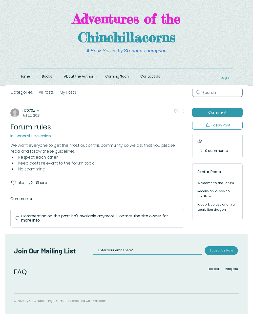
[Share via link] (37, 183)
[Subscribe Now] (221, 250)
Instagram (231, 269)
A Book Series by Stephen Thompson (126, 50)
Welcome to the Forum (215, 183)
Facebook (213, 269)
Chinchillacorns (126, 37)
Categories (21, 92)
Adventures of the (126, 19)
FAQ (20, 271)
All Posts (46, 92)
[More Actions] (181, 111)
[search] (217, 92)
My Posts (68, 92)
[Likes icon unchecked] (13, 183)
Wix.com (99, 301)
